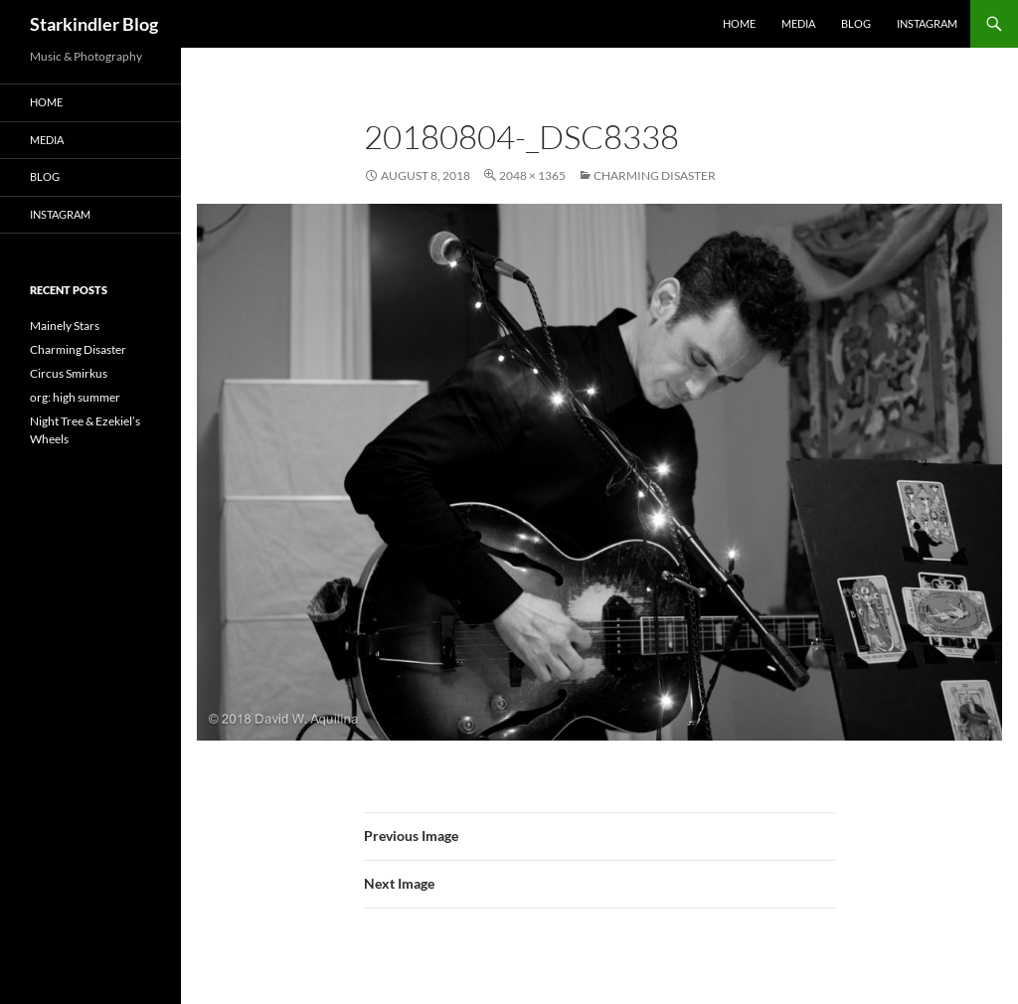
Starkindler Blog (94, 24)
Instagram (927, 23)
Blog (856, 23)
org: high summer (75, 397)
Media (798, 23)
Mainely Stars (64, 325)
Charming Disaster (655, 175)
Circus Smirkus (68, 373)
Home (739, 23)
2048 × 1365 (532, 175)
